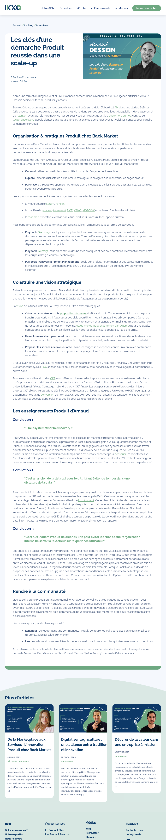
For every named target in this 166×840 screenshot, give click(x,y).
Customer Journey (120, 117)
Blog (88, 831)
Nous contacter (146, 8)
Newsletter (92, 836)
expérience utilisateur (88, 543)
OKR (52, 380)
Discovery (43, 234)
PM (116, 109)
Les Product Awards (57, 836)
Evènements (100, 8)
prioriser (47, 212)
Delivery (42, 253)
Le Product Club (54, 831)
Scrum (50, 206)
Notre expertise (14, 836)
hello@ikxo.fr (133, 836)
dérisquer (120, 456)
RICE (70, 212)
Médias (121, 8)
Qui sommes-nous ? (16, 832)
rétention (22, 117)
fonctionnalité (86, 502)
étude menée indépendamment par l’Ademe (102, 328)
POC (44, 369)
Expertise (65, 8)
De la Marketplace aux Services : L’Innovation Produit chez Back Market (29, 747)
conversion (47, 397)
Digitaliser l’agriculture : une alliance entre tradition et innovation (84, 747)
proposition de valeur (73, 315)
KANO (77, 212)
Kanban (60, 206)
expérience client (24, 122)
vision (19, 308)
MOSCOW (89, 212)
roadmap (33, 219)
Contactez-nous (135, 831)
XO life (81, 8)
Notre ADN (47, 8)
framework (59, 212)
